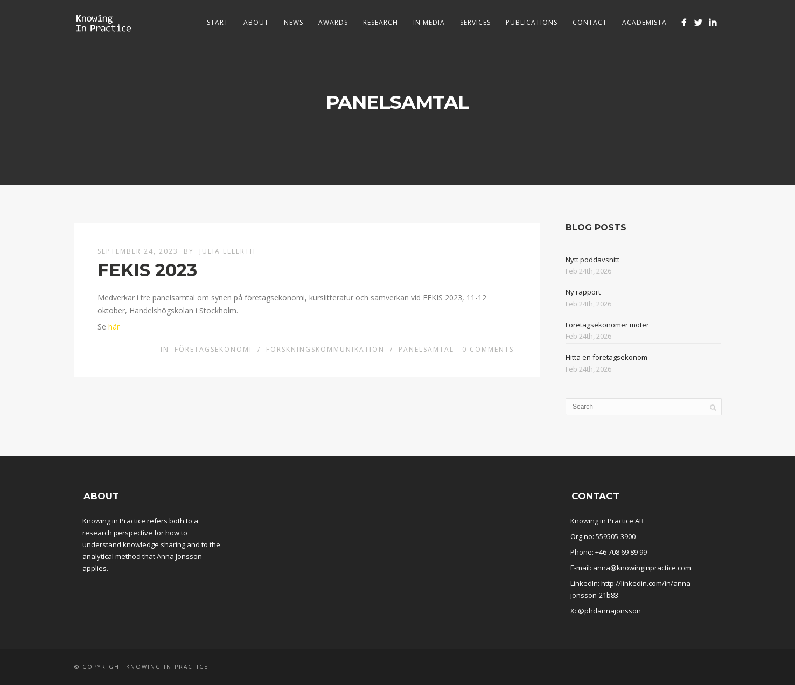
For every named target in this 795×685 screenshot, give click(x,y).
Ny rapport (583, 292)
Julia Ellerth (227, 251)
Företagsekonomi (213, 349)
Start (217, 22)
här (114, 326)
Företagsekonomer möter (607, 325)
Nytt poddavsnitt (592, 259)
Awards (333, 22)
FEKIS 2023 (147, 270)
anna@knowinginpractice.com (642, 567)
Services (475, 22)
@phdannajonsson (609, 611)
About (256, 22)
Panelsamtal (426, 349)
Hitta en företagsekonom (606, 357)
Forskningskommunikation (325, 349)
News (293, 22)
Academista (644, 22)
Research (380, 22)
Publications (531, 22)
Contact (590, 22)
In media (429, 22)
